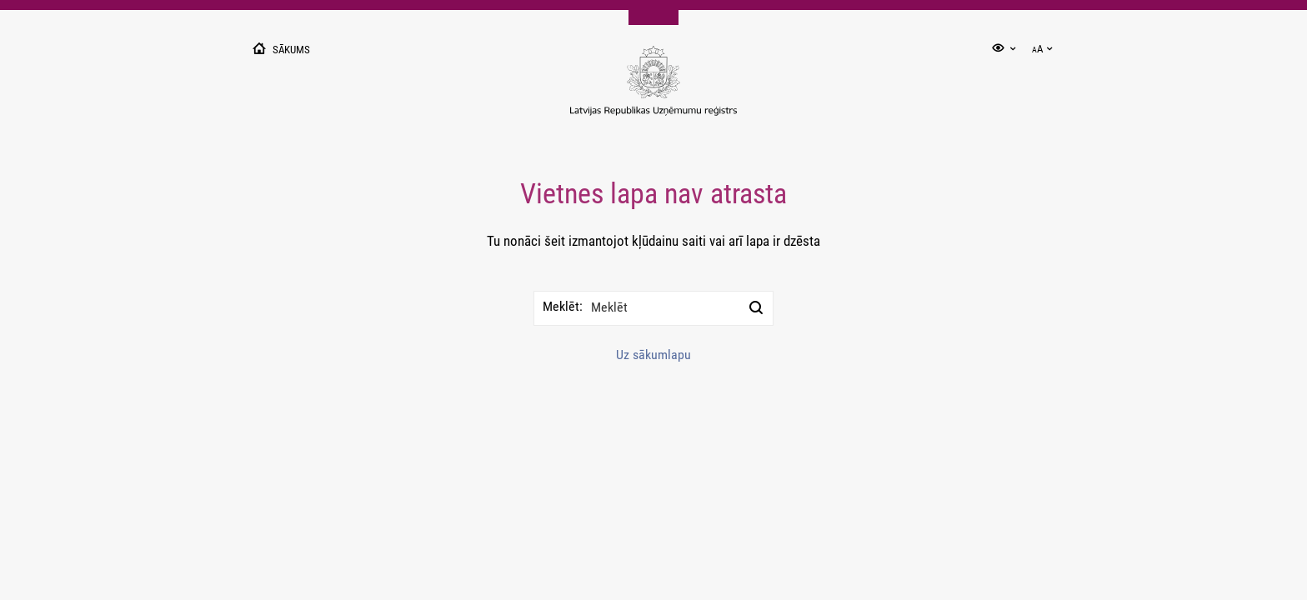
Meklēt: (563, 306)
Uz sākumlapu (653, 354)
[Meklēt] (756, 308)
